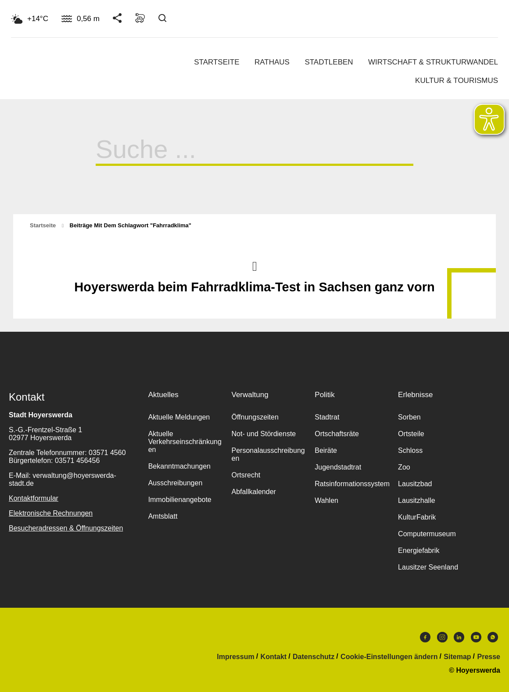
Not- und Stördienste (263, 433)
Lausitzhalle (416, 500)
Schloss (410, 450)
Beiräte (326, 450)
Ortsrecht (245, 475)
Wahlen (326, 500)
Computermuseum (427, 534)
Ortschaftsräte (336, 433)
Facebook (425, 637)
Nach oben (254, 265)
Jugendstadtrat (338, 467)
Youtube (476, 637)
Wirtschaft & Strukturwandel (433, 62)
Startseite (216, 62)
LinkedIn (459, 637)
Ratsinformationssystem (352, 484)
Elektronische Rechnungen (51, 513)
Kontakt (274, 656)
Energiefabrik (418, 550)
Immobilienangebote (179, 499)
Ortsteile (411, 433)
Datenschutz (313, 656)
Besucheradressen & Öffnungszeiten (66, 528)
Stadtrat (327, 417)
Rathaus (272, 62)
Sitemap (457, 656)
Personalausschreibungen (268, 454)
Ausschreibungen (175, 483)
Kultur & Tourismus (456, 80)
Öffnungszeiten (254, 417)
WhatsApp (492, 637)
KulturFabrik (417, 517)
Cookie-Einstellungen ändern (389, 656)
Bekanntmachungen (179, 466)
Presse (489, 656)
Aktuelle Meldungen (179, 417)
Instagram (442, 637)
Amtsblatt (163, 516)
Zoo (404, 467)
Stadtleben (329, 62)
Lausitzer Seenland (428, 567)
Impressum (235, 656)
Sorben (409, 417)
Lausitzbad (415, 484)
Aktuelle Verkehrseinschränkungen (185, 441)
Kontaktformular (33, 498)
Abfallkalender (253, 491)
